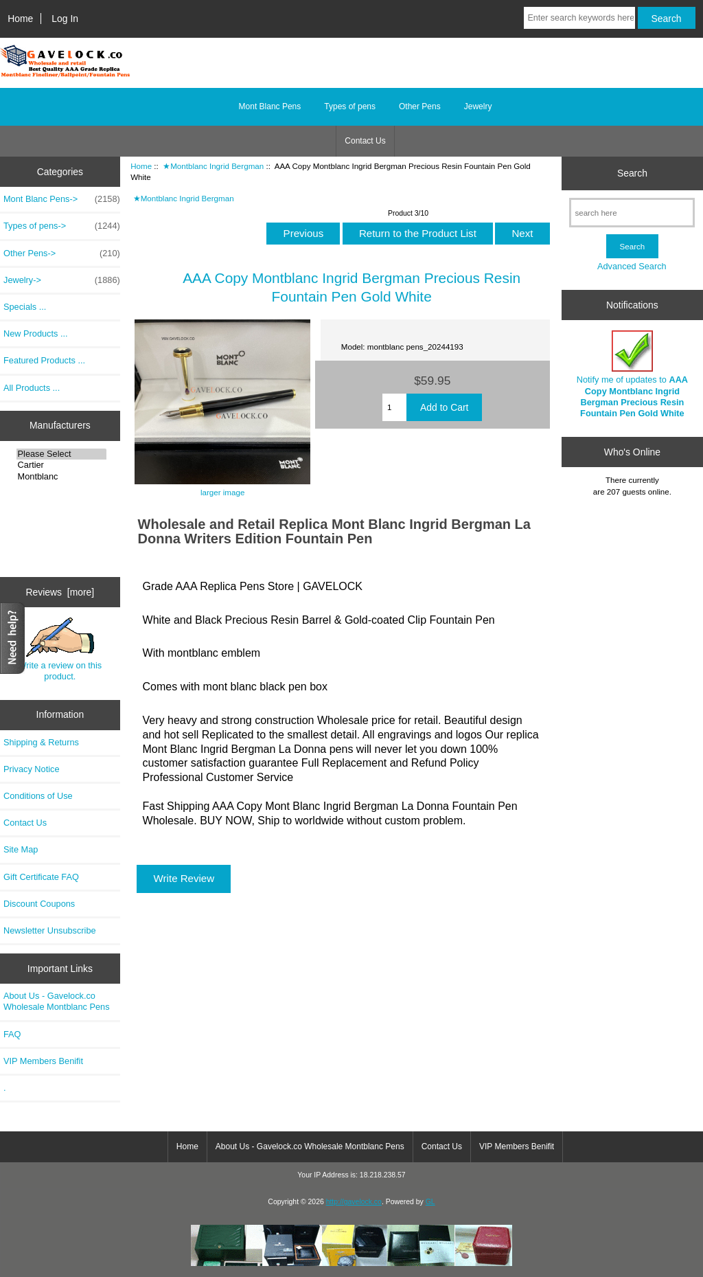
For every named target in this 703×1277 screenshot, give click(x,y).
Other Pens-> (61, 253)
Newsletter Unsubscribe (49, 930)
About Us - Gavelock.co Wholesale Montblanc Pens (56, 1001)
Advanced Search (632, 266)
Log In (64, 18)
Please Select (61, 454)
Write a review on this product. (60, 649)
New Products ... (35, 333)
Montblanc (61, 476)
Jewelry (478, 106)
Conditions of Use (38, 796)
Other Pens (420, 106)
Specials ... (24, 307)
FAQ (12, 1034)
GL (430, 1202)
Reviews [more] (60, 592)
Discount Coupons (39, 904)
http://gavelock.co (354, 1202)
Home (20, 18)
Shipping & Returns (41, 742)
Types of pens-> (61, 226)
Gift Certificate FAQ (41, 877)
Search (632, 173)
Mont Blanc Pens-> (61, 199)
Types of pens (350, 106)
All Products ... (31, 388)
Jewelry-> (61, 280)
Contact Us (365, 141)
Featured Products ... (44, 360)
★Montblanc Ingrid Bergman (213, 165)
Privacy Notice (31, 769)
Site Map (20, 849)
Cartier (61, 465)
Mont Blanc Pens (270, 106)
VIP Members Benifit (43, 1061)
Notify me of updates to (632, 374)
